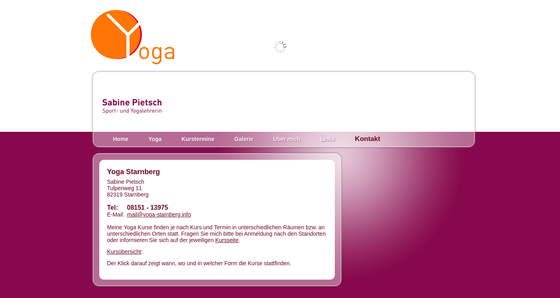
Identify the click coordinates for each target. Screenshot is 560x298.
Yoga (154, 139)
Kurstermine (198, 139)
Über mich (287, 139)
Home (121, 139)
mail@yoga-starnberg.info (159, 214)
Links (327, 139)
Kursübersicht (124, 251)
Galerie (243, 139)
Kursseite (226, 240)
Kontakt (367, 139)
